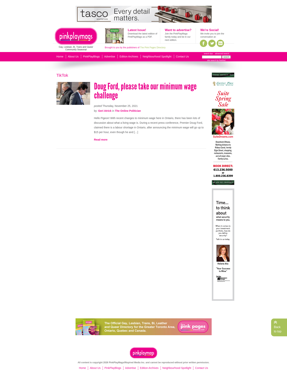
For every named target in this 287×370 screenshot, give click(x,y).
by (220, 60)
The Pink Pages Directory (152, 47)
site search (211, 60)
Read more (101, 139)
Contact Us (182, 56)
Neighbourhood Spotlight (157, 56)
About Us (73, 56)
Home (59, 56)
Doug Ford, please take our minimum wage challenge (145, 91)
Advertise (109, 56)
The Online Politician (128, 110)
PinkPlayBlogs (91, 56)
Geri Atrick (104, 110)
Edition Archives (128, 56)
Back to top (277, 329)
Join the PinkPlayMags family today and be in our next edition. (178, 36)
